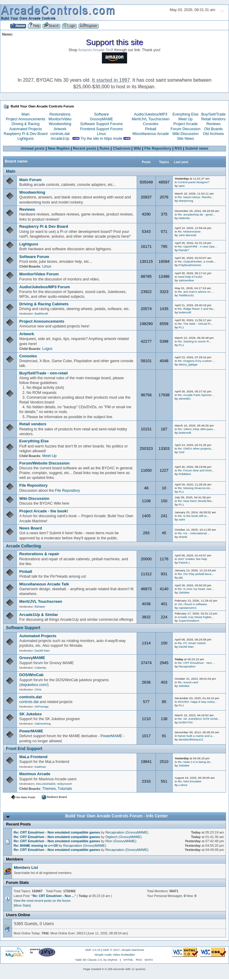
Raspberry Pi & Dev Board (25, 134)
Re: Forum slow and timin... (196, 470)
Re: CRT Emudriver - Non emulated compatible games (57, 832)
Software (101, 114)
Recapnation (187, 666)
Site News (185, 138)
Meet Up (185, 119)
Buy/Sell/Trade (213, 114)
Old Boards (213, 129)
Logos (47, 349)
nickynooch (64, 783)
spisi (182, 185)
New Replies (59, 148)
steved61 (185, 398)
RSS (178, 148)
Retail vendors (32, 424)
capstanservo (187, 607)
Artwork (60, 129)
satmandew (186, 280)
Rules (105, 148)
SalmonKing (42, 723)
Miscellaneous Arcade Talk (44, 584)
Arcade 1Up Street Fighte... (196, 617)
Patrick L (184, 562)
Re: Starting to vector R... (194, 341)
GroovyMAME (101, 119)
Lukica (183, 785)
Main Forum (30, 179)
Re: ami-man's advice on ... (196, 291)
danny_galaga (188, 364)
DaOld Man (41, 650)
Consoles (151, 124)
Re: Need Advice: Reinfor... (196, 197)
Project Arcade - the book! (43, 511)
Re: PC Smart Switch (192, 643)
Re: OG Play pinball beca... (196, 574)
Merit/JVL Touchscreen (150, 119)
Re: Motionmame (189, 231)
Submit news (196, 148)
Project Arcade (185, 124)
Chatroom (121, 148)
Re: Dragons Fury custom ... (196, 360)
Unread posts (33, 148)
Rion (109, 841)
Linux (101, 134)
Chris (37, 689)
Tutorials (65, 789)
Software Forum (34, 256)
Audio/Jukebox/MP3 (150, 114)
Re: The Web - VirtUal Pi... (195, 323)
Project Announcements (25, 119)
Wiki (137, 148)
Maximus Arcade (34, 774)
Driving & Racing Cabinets (43, 304)
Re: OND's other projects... (195, 448)
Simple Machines (132, 949)
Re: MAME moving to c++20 (36, 845)
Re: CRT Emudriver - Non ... (196, 662)
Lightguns (25, 138)
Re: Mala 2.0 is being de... (195, 762)
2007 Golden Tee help (192, 559)
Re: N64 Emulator (189, 781)
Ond (181, 452)
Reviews (214, 124)
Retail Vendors (213, 119)
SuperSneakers (189, 620)
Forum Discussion (186, 129)
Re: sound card (188, 682)
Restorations (59, 114)
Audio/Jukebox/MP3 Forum (44, 287)
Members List (26, 868)
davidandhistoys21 (191, 739)
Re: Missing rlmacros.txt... (195, 488)
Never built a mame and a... (196, 735)
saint (182, 519)
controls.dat (60, 134)
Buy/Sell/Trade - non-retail (43, 373)
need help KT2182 (190, 276)
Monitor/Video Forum (38, 274)
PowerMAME (31, 731)
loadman (40, 766)
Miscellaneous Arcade (150, 134)
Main (26, 114)
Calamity (40, 667)
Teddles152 (186, 295)
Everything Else (185, 114)
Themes (49, 789)
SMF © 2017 (111, 949)
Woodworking (60, 124)
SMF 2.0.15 (93, 949)
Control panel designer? (194, 182)
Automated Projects (25, 129)
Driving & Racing (26, 124)
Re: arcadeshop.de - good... (196, 214)
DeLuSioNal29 (45, 783)
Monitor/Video (60, 119)
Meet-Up (49, 456)
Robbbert (185, 474)
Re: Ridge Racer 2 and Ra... (196, 308)
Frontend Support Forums (101, 129)
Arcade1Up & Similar (38, 614)
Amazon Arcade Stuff (95, 50)
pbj (181, 577)
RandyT (184, 250)
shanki (183, 536)
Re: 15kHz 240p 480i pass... (196, 429)
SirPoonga (41, 706)
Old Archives (213, 134)
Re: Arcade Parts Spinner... (196, 395)
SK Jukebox (30, 714)
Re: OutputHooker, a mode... (197, 261)
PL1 (181, 327)
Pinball (150, 129)
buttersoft (185, 312)
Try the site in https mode (102, 138)
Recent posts (84, 148)
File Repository (157, 148)
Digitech (112, 837)
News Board (30, 528)
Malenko (184, 218)
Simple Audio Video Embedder (114, 954)
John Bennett (187, 235)
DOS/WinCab (31, 675)
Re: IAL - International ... (194, 533)
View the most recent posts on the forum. (42, 900)
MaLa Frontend (33, 757)
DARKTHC (186, 722)
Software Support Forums (101, 124)
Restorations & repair (39, 554)
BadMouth (41, 313)
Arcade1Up (60, 138)
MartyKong (186, 200)
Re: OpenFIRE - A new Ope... (197, 246)
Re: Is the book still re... (193, 515)
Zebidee (184, 592)
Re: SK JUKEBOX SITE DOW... (199, 718)
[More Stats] (22, 905)
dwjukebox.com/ (33, 685)
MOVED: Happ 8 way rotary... (197, 701)
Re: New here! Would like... (196, 501)
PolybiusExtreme (190, 265)
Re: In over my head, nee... (196, 589)
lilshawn (39, 606)
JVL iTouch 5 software (192, 604)
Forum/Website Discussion (44, 463)
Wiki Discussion (185, 134)
